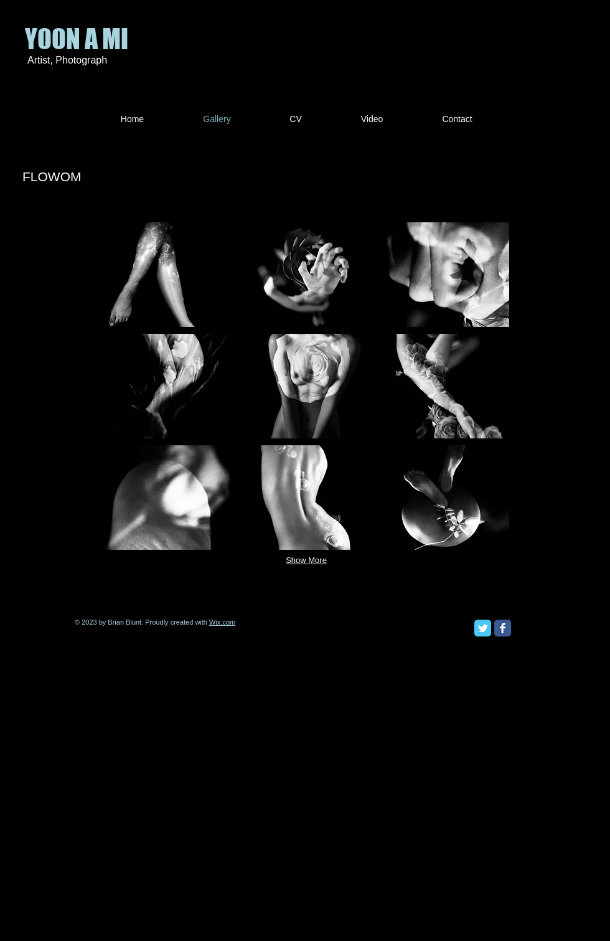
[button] (168, 274)
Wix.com (222, 622)
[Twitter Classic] (482, 628)
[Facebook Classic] (502, 628)
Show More (306, 560)
